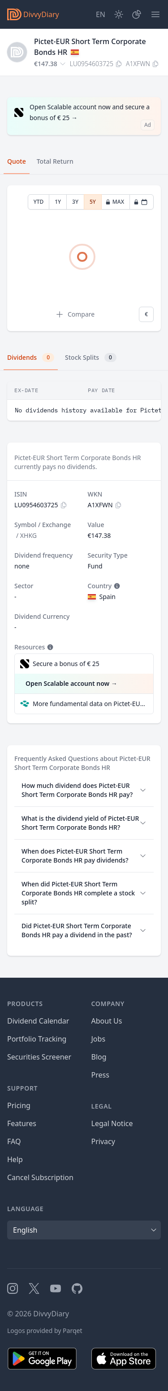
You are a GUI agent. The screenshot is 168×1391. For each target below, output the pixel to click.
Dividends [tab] (30, 357)
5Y (93, 202)
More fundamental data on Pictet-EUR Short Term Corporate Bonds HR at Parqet (89, 703)
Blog (99, 1057)
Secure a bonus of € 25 (66, 663)
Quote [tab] (16, 161)
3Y (75, 202)
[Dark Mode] (119, 14)
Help (15, 1159)
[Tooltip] (116, 586)
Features (21, 1123)
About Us (106, 1021)
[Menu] (155, 14)
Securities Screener (39, 1057)
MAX (114, 202)
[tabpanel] (84, 258)
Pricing (18, 1105)
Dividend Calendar (38, 1021)
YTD (39, 202)
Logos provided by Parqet (44, 1330)
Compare (75, 314)
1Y (58, 202)
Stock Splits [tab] (90, 357)
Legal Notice (112, 1123)
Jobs (98, 1039)
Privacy (103, 1141)
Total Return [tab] (55, 161)
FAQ (14, 1141)
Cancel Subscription (40, 1177)
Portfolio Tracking (36, 1039)
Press (100, 1075)
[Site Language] (100, 14)
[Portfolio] (137, 14)
